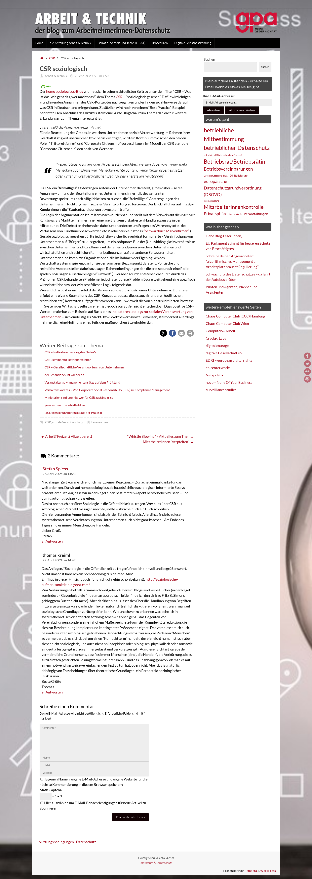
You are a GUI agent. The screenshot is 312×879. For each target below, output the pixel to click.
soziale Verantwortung (67, 422)
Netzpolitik (214, 375)
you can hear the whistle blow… (66, 405)
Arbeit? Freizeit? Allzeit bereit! (66, 436)
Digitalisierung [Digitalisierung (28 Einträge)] (239, 175)
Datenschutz (86, 842)
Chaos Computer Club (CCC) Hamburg (235, 316)
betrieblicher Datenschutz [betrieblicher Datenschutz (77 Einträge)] (237, 147)
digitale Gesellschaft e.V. (224, 353)
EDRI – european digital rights (229, 360)
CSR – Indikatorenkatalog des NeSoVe (70, 352)
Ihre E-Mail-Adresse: (219, 96)
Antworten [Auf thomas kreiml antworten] (52, 692)
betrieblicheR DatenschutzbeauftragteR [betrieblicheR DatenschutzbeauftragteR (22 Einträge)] (223, 155)
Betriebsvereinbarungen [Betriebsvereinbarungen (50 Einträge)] (228, 169)
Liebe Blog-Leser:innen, (224, 236)
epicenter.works (218, 367)
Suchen (209, 59)
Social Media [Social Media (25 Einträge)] (235, 214)
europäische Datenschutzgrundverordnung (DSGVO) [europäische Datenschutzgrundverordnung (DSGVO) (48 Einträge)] (232, 188)
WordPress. (268, 870)
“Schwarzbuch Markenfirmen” (166, 231)
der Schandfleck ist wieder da (64, 375)
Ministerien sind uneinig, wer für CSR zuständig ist (79, 397)
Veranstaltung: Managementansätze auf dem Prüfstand (82, 382)
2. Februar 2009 (85, 76)
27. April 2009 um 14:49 (59, 560)
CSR (52, 58)
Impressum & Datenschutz (156, 863)
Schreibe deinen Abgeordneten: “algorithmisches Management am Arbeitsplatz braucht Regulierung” (232, 261)
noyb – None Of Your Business (229, 382)
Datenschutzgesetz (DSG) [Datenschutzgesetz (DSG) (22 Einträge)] (216, 175)
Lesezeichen (99, 422)
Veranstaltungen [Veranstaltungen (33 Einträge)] (256, 214)
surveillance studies (221, 390)
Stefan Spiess (55, 468)
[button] (163, 333)
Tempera (251, 870)
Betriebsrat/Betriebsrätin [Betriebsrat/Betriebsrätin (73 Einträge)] (234, 161)
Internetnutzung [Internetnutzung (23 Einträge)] (211, 200)
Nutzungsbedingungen (56, 842)
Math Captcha (51, 790)
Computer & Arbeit (220, 331)
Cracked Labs (216, 338)
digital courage (217, 345)
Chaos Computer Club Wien (227, 323)
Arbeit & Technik (56, 76)
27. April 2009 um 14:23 (59, 474)
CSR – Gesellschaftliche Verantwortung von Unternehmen (84, 367)
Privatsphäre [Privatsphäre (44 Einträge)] (215, 213)
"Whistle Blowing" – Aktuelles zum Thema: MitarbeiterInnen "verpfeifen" (160, 439)
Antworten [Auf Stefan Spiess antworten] (52, 541)
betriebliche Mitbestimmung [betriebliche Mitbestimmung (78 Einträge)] (224, 134)
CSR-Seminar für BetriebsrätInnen (68, 359)
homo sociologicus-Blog (64, 91)
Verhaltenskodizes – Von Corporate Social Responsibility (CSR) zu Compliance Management (107, 390)
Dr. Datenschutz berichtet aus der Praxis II (73, 412)
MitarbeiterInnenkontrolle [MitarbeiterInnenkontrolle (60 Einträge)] (234, 207)
